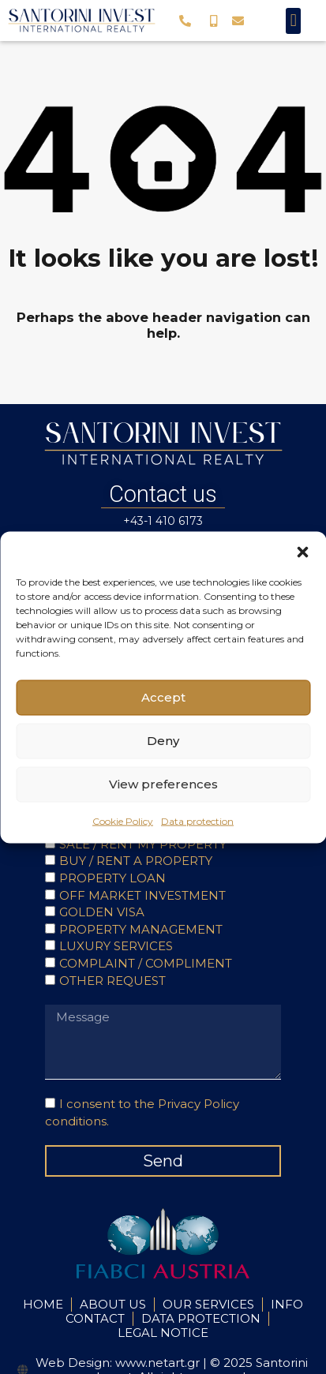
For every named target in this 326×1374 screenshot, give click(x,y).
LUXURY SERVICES (116, 945)
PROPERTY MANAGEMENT (141, 929)
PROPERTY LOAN (112, 877)
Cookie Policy (122, 820)
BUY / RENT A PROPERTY (135, 860)
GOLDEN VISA (101, 911)
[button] (302, 551)
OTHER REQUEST (112, 980)
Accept (163, 697)
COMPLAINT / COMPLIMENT (145, 963)
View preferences (163, 784)
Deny (163, 740)
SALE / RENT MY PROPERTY (143, 844)
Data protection (197, 820)
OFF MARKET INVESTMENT (142, 895)
